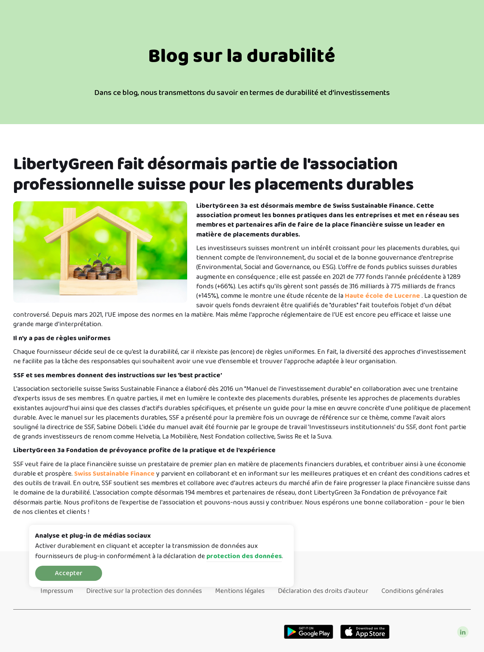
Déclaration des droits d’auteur (323, 591)
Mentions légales (240, 591)
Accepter (68, 573)
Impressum (56, 591)
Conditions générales (413, 591)
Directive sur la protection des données (144, 591)
